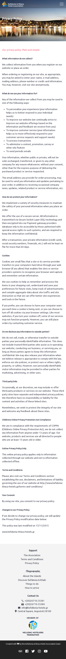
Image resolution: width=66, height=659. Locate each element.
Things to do (32, 583)
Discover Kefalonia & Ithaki (32, 580)
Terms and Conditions (32, 559)
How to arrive (32, 587)
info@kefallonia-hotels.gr (35, 607)
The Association (32, 555)
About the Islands (32, 576)
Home (4, 23)
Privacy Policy (32, 563)
